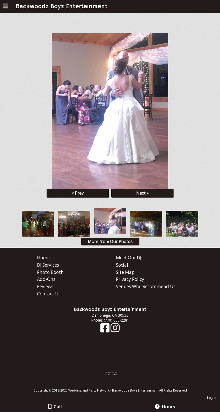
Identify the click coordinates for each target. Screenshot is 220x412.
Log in (212, 397)
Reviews (45, 286)
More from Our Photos (110, 241)
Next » (142, 193)
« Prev (78, 193)
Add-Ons (46, 279)
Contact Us (49, 294)
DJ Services (48, 265)
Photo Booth (50, 272)
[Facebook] (105, 330)
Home (43, 258)
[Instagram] (115, 330)
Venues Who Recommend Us (145, 286)
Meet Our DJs (129, 258)
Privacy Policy (130, 279)
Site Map (125, 272)
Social (122, 265)
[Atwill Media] (115, 384)
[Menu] (5, 7)
